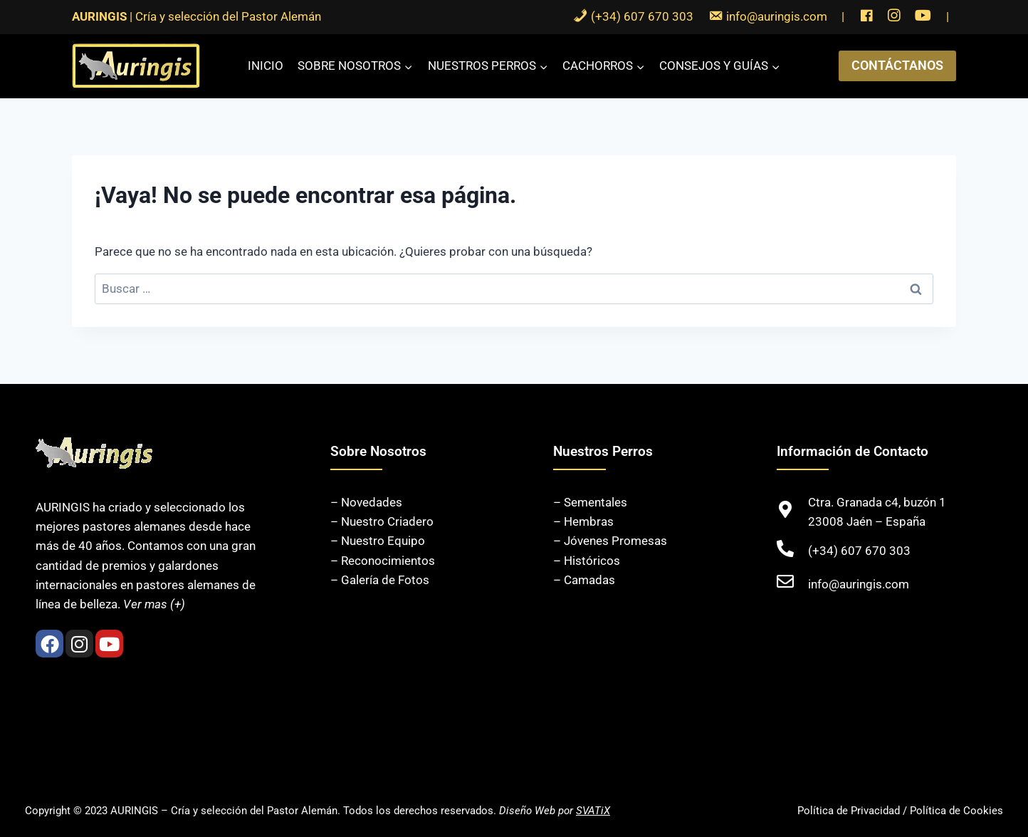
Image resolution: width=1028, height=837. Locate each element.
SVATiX (593, 810)
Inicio (265, 65)
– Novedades (366, 502)
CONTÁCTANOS (897, 65)
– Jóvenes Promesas (610, 541)
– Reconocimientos (382, 560)
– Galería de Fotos (379, 580)
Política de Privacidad (848, 810)
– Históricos (586, 560)
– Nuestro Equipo (377, 541)
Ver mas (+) (154, 604)
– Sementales (590, 502)
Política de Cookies (956, 810)
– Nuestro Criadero (382, 521)
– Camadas (584, 580)
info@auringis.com (858, 584)
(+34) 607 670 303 (859, 551)
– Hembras (583, 521)
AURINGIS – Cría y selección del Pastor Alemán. (225, 810)
